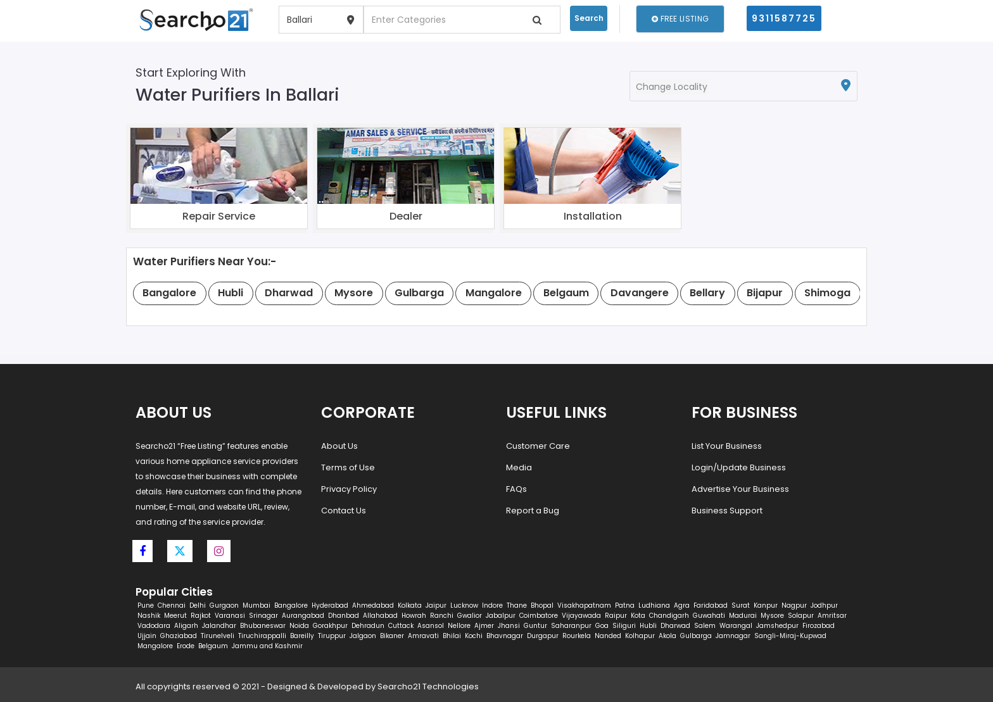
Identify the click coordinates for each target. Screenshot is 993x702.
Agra (682, 605)
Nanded (608, 636)
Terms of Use (348, 467)
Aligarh (186, 625)
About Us (339, 446)
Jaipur (436, 605)
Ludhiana (654, 605)
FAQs (516, 489)
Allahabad (380, 615)
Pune (145, 605)
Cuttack (401, 625)
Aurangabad (303, 615)
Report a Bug (532, 511)
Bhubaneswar (263, 625)
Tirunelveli (217, 636)
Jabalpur (500, 615)
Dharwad (675, 625)
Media (519, 467)
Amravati (423, 636)
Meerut (175, 615)
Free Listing (680, 18)
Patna (625, 605)
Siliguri (624, 625)
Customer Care (538, 446)
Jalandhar (219, 625)
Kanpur (766, 605)
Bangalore (291, 605)
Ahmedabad (373, 605)
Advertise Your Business (740, 489)
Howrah (414, 615)
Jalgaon (363, 636)
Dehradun (367, 625)
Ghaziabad (178, 636)
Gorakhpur (330, 625)
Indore (492, 605)
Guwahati (709, 615)
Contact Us (343, 511)
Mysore (772, 615)
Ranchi (441, 615)
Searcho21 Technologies (428, 686)
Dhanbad (343, 615)
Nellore (459, 625)
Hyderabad (330, 605)
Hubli (648, 625)
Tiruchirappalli (262, 636)
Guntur (535, 625)
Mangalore (155, 646)
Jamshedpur (777, 625)
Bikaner (392, 636)
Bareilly (302, 636)
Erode (185, 646)
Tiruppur (332, 636)
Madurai (743, 615)
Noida (299, 625)
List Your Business (727, 446)
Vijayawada (581, 615)
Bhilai (452, 636)
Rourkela (576, 636)
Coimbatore (538, 615)
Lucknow (464, 605)
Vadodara (153, 625)
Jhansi (509, 625)
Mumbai (256, 605)
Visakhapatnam (584, 605)
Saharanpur (571, 625)
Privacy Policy (349, 489)
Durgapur (543, 636)
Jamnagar (733, 636)
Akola (667, 636)
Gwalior (469, 615)
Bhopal (542, 605)
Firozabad (818, 625)
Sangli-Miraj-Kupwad (790, 636)
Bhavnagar (504, 636)
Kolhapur (640, 636)
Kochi (474, 636)
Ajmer (484, 625)
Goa (602, 625)
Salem (705, 625)
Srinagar (263, 615)
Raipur (616, 615)
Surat (740, 605)
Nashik (148, 615)
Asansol (430, 625)
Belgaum (213, 646)
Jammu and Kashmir (267, 646)
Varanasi (230, 615)
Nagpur (794, 605)
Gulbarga (696, 636)
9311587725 (784, 18)
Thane (517, 605)
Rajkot (201, 615)
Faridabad (710, 605)
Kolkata (410, 605)
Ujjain (146, 636)
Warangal (735, 625)
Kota (638, 615)
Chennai (172, 605)
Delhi (197, 605)
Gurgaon (224, 605)
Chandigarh (669, 615)
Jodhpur (824, 605)
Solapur (801, 615)
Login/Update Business (739, 467)
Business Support (727, 511)
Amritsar (832, 615)
